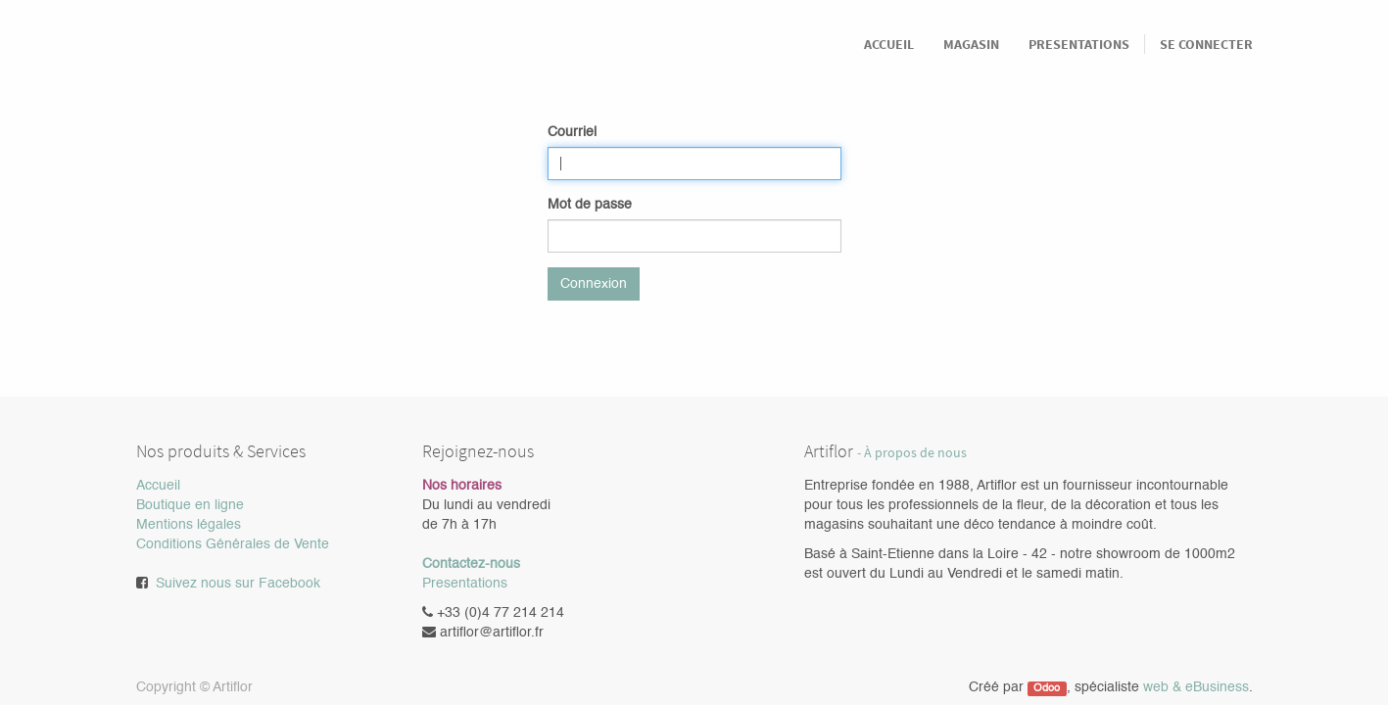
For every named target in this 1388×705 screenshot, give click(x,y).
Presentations (464, 583)
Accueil (158, 486)
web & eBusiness (1196, 687)
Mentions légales (188, 525)
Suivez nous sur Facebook (238, 583)
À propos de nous (915, 453)
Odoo (1046, 688)
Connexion (593, 284)
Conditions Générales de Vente (232, 544)
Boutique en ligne (190, 505)
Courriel (572, 132)
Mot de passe (590, 205)
